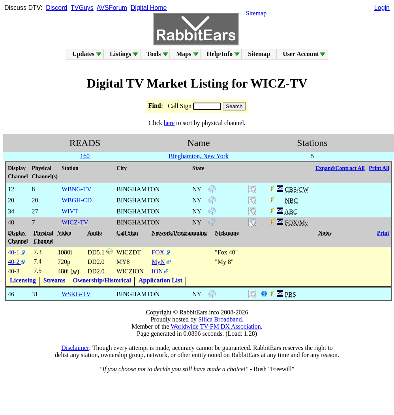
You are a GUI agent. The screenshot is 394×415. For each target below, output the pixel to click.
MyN (158, 261)
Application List (160, 280)
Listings (120, 53)
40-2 (16, 261)
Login (382, 7)
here (169, 123)
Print (383, 233)
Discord (56, 7)
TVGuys (82, 7)
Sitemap (256, 13)
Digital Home (149, 7)
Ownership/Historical (102, 280)
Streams (54, 280)
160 (85, 156)
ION (157, 271)
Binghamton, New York (199, 156)
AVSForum (112, 7)
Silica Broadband (220, 319)
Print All (379, 168)
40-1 (16, 252)
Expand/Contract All (340, 168)
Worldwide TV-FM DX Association (216, 326)
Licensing (23, 280)
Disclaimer (75, 347)
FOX (158, 252)
